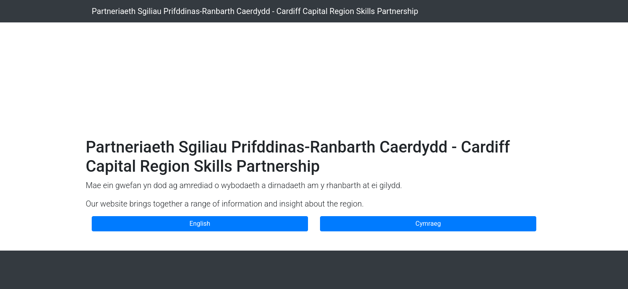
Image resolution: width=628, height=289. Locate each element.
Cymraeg (428, 223)
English (199, 223)
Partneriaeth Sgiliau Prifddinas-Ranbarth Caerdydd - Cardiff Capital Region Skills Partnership (255, 11)
